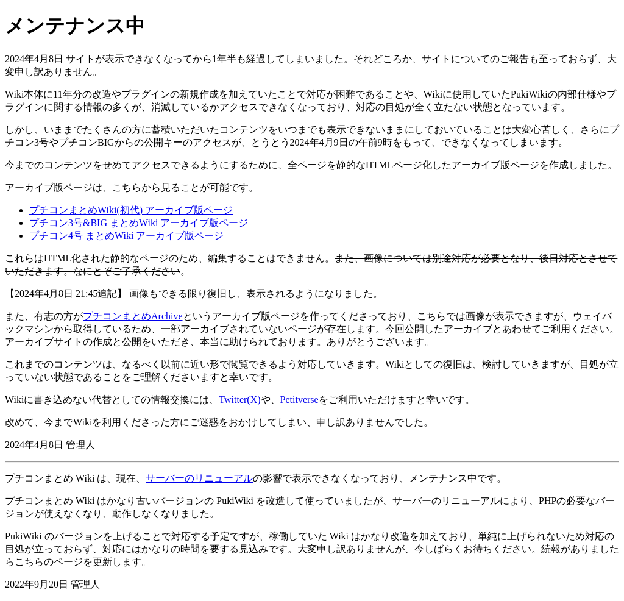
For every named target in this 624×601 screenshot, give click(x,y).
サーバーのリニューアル (199, 478)
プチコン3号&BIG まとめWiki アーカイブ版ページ (138, 223)
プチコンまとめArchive (133, 316)
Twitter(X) (239, 399)
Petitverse (299, 399)
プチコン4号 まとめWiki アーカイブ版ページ (126, 235)
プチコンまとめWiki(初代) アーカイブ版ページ (131, 210)
